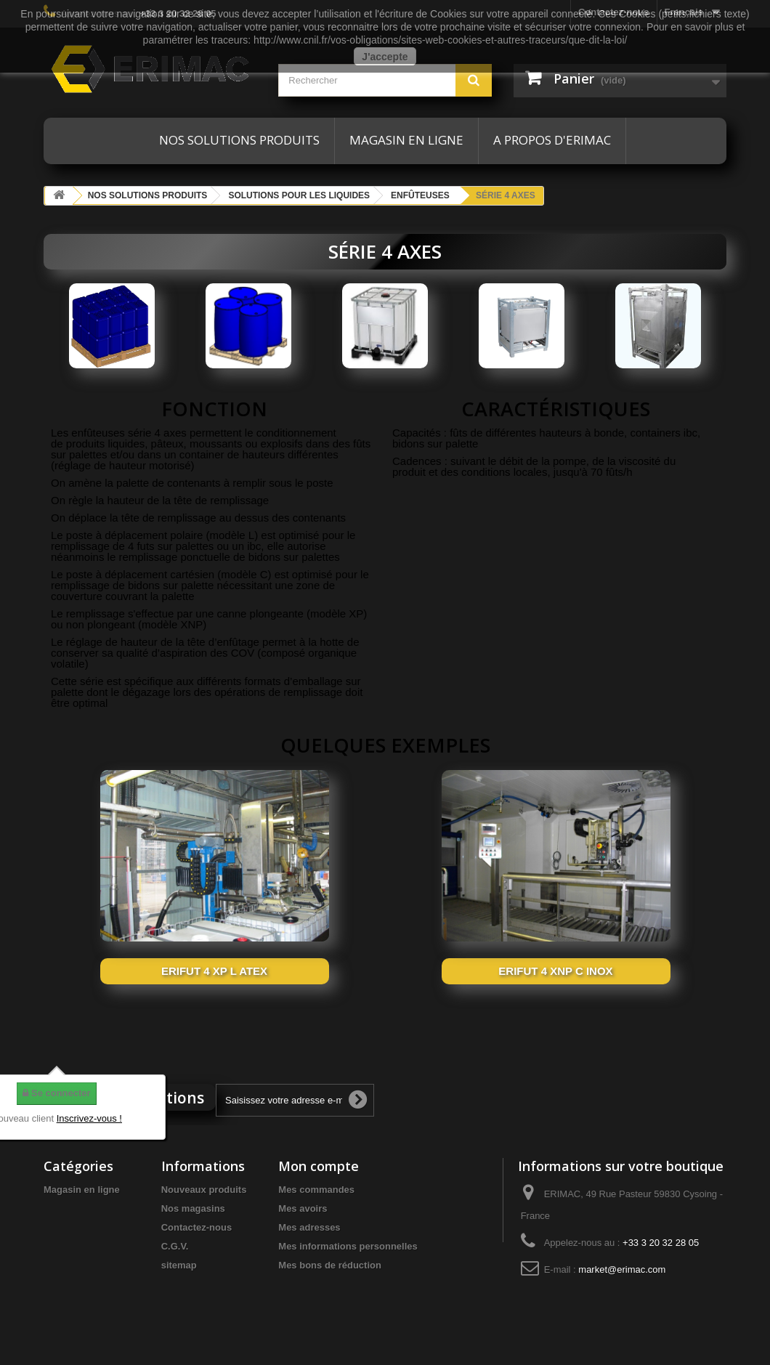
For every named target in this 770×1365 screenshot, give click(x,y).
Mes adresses (309, 1227)
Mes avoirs (302, 1208)
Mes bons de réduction (329, 1265)
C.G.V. (175, 1246)
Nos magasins (193, 1208)
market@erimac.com (621, 1269)
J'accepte (385, 56)
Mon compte (318, 1166)
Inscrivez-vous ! (89, 1118)
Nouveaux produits (204, 1189)
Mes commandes (316, 1189)
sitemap (179, 1265)
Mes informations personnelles (347, 1246)
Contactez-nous (196, 1227)
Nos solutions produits (239, 139)
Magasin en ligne (406, 139)
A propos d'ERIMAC (552, 139)
